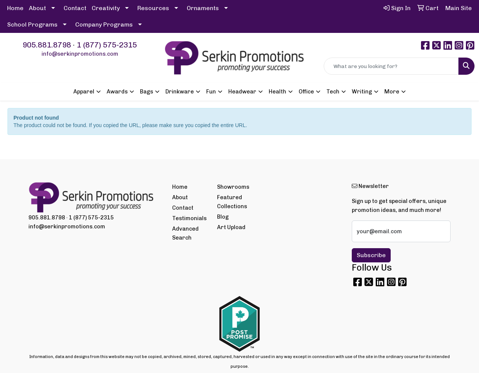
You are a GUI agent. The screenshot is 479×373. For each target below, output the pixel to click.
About (37, 8)
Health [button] (277, 91)
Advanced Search (185, 233)
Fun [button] (211, 91)
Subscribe (371, 255)
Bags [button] (146, 91)
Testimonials (189, 218)
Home (15, 8)
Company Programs (104, 24)
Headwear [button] (242, 91)
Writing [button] (362, 91)
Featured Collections (232, 202)
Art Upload (231, 227)
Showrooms (233, 187)
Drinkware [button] (179, 91)
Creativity (106, 8)
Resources (153, 8)
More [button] (391, 91)
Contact (75, 8)
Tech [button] (332, 91)
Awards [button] (117, 91)
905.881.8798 (46, 44)
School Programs (32, 24)
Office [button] (306, 91)
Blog (223, 216)
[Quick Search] (391, 66)
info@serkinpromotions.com (80, 53)
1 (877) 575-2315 (107, 44)
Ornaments (203, 8)
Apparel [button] (83, 91)
